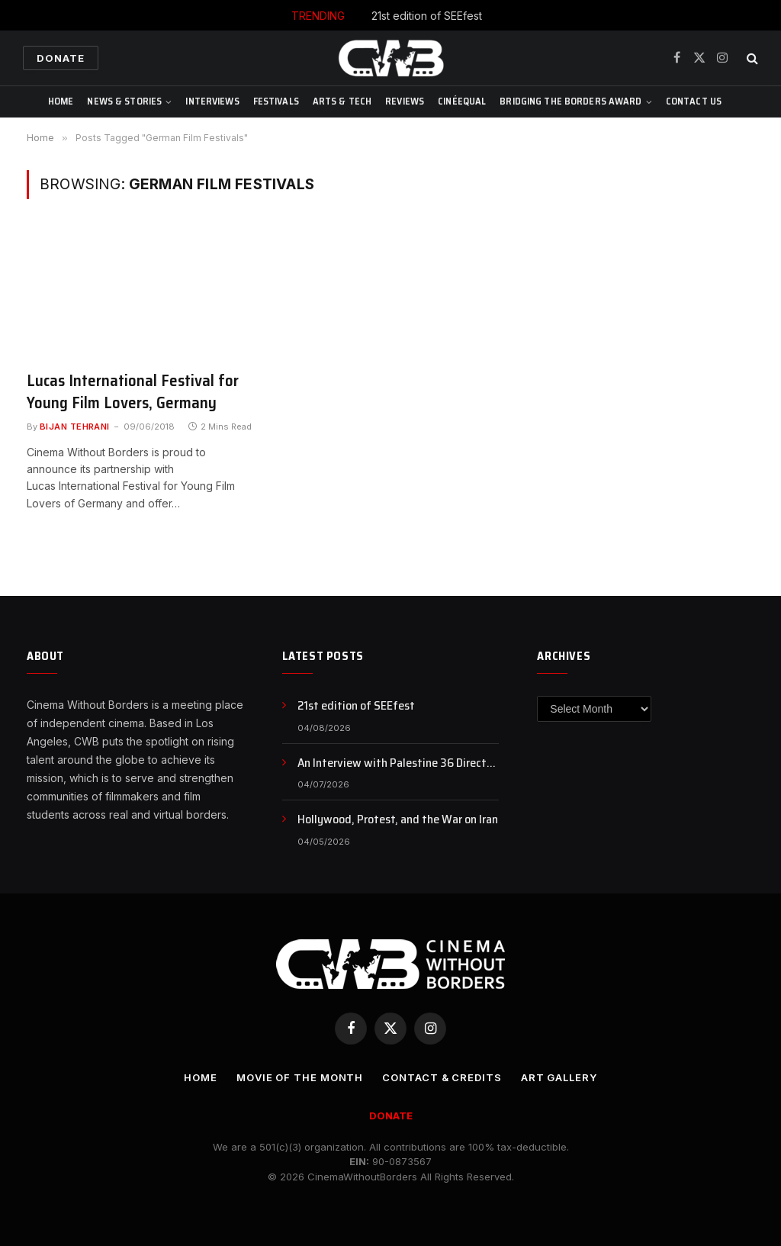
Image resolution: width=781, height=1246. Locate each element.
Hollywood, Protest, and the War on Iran (397, 820)
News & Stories (124, 101)
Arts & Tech (342, 101)
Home (61, 101)
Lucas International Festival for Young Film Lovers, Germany (133, 392)
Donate (61, 58)
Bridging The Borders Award (570, 101)
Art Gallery (559, 1077)
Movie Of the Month (299, 1077)
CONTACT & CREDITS (441, 1077)
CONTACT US (694, 101)
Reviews (404, 101)
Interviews (212, 101)
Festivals (276, 101)
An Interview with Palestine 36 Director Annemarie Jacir (397, 763)
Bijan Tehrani (75, 426)
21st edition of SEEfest (426, 15)
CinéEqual (462, 101)
